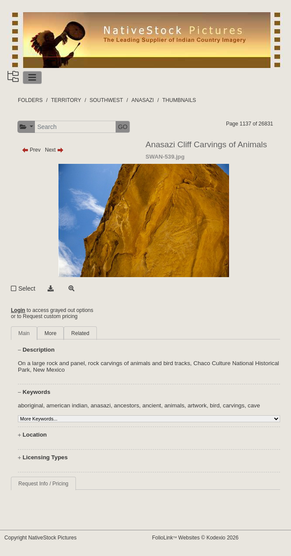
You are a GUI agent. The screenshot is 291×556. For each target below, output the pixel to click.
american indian (66, 405)
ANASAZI (142, 100)
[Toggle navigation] (32, 77)
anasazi (101, 405)
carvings (234, 405)
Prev (31, 150)
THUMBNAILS (179, 100)
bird (214, 405)
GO (122, 126)
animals (174, 405)
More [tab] (50, 333)
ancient (151, 405)
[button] (26, 127)
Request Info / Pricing (43, 484)
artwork (197, 405)
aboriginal (30, 405)
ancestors (126, 405)
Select (26, 288)
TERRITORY (66, 100)
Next (54, 150)
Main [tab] (24, 333)
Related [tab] (80, 333)
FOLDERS (30, 100)
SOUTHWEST (106, 100)
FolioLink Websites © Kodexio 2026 (195, 538)
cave (254, 405)
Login (18, 310)
